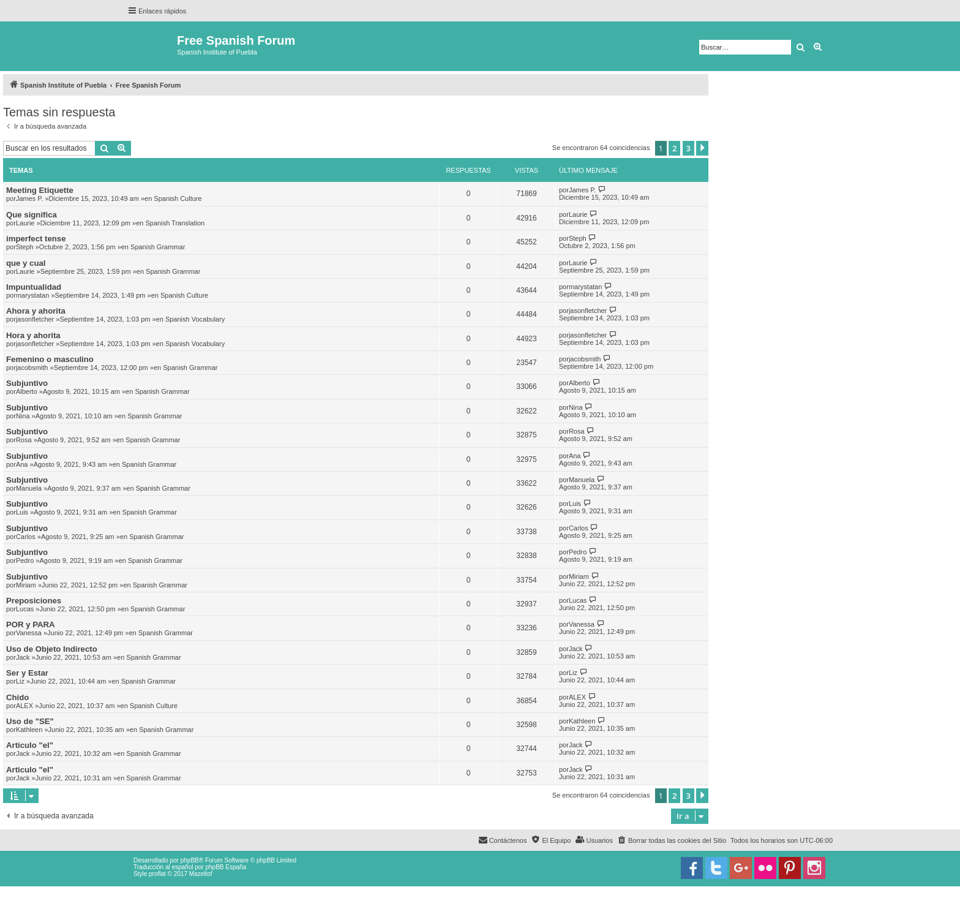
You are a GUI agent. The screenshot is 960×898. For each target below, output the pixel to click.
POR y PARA (30, 624)
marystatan (32, 295)
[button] (702, 148)
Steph (25, 247)
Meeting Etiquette (39, 190)
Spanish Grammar (157, 247)
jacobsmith (32, 367)
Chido (17, 697)
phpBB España (225, 867)
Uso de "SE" (30, 721)
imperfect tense (36, 238)
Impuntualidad (33, 287)
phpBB (190, 860)
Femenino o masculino (50, 359)
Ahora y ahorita (36, 310)
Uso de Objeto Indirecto (51, 649)
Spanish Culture (177, 198)
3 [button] (688, 148)
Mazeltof (200, 873)
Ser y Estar (27, 672)
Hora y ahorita (33, 335)
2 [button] (674, 148)
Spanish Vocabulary (195, 319)
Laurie (25, 223)
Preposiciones (33, 600)
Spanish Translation (175, 223)
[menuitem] (671, 840)
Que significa (31, 214)
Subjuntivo (27, 383)
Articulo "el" (29, 745)
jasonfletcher (35, 319)
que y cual (26, 263)
